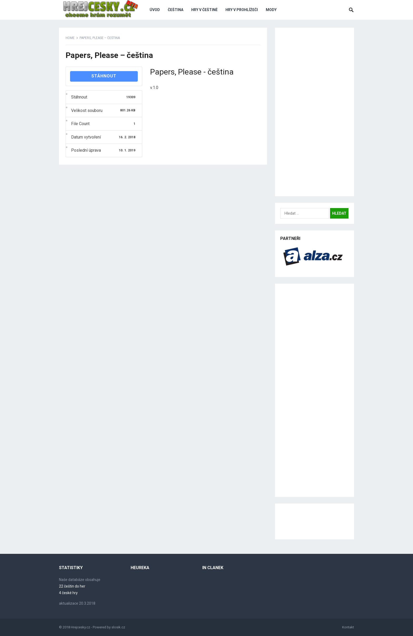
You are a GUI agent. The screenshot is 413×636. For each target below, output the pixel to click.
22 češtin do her (72, 586)
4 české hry (68, 593)
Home (70, 38)
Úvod (155, 10)
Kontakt (348, 627)
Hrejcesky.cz (80, 627)
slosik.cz (118, 627)
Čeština (175, 10)
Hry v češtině (204, 10)
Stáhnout (103, 75)
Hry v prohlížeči (241, 10)
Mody (271, 10)
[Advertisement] (314, 112)
